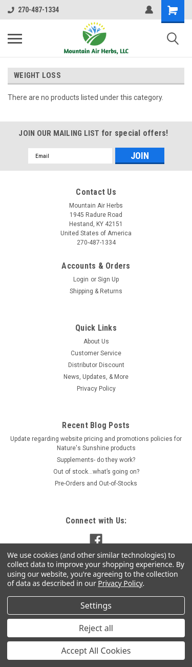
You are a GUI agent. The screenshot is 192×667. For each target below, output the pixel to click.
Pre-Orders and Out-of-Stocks (96, 483)
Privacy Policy (96, 388)
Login (81, 279)
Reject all (96, 628)
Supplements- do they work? (96, 459)
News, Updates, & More (96, 376)
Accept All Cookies (96, 650)
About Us (96, 341)
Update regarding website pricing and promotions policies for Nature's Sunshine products (96, 443)
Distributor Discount (96, 365)
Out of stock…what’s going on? (96, 471)
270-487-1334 (33, 10)
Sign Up (108, 279)
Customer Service (96, 353)
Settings (96, 605)
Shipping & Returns (96, 291)
